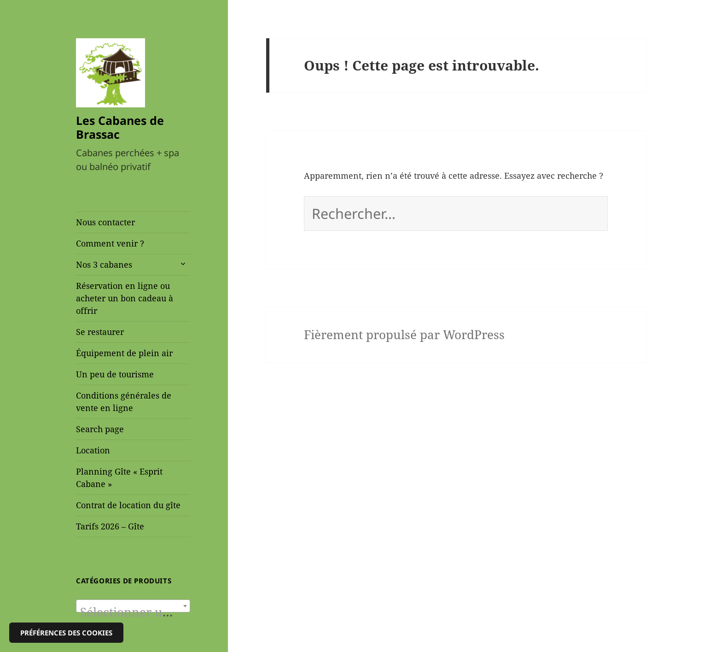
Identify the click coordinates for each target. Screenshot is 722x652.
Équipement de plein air (124, 352)
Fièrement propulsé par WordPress (404, 335)
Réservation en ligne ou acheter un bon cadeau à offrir (124, 298)
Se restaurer (100, 331)
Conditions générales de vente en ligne (123, 401)
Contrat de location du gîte (128, 505)
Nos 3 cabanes (104, 264)
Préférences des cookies (66, 632)
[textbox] (133, 612)
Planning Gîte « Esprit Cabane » (119, 477)
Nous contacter (105, 222)
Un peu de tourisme (115, 374)
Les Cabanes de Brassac (120, 127)
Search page (100, 429)
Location (93, 450)
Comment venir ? (110, 243)
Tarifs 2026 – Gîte (110, 526)
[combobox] (133, 605)
